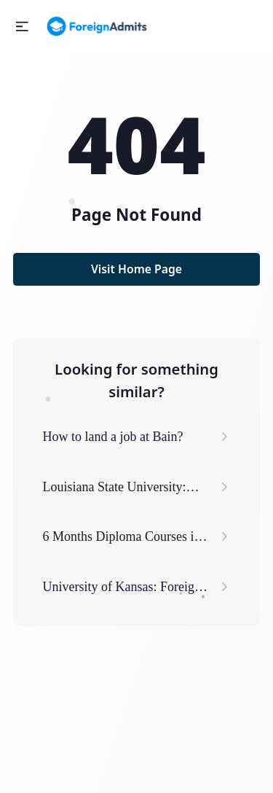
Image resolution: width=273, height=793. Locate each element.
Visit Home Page (136, 269)
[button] (22, 26)
